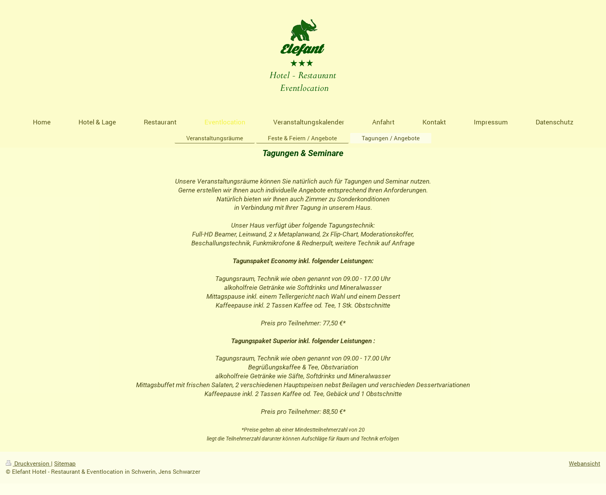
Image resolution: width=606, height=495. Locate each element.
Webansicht (584, 463)
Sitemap (65, 463)
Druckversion (28, 463)
